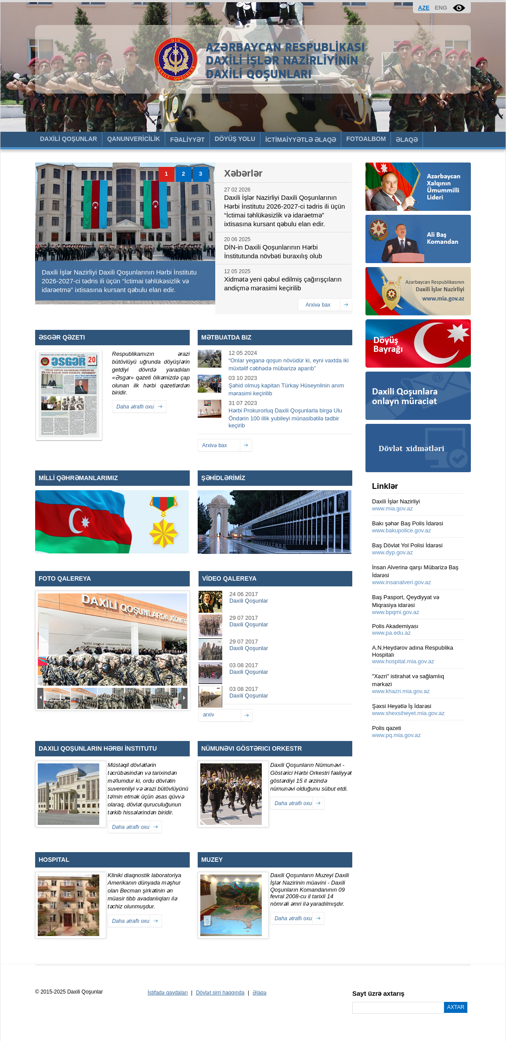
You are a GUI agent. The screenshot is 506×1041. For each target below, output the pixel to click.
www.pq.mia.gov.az (396, 735)
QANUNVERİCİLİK (133, 138)
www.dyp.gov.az (392, 552)
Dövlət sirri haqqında (220, 993)
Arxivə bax (318, 305)
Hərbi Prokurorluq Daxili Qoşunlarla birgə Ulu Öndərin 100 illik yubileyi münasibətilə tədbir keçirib (285, 418)
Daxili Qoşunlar (248, 600)
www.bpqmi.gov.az (395, 612)
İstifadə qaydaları (168, 993)
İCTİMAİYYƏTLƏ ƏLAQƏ (300, 139)
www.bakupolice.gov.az (401, 530)
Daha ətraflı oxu (135, 407)
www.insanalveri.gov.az (401, 582)
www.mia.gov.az (392, 508)
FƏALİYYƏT (187, 139)
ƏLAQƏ (407, 139)
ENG (441, 7)
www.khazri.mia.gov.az (401, 691)
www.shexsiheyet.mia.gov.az (408, 713)
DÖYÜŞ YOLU (235, 138)
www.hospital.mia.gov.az (403, 661)
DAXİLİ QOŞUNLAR (68, 138)
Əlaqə (260, 993)
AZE (424, 7)
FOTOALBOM (366, 138)
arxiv (208, 715)
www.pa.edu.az (391, 632)
